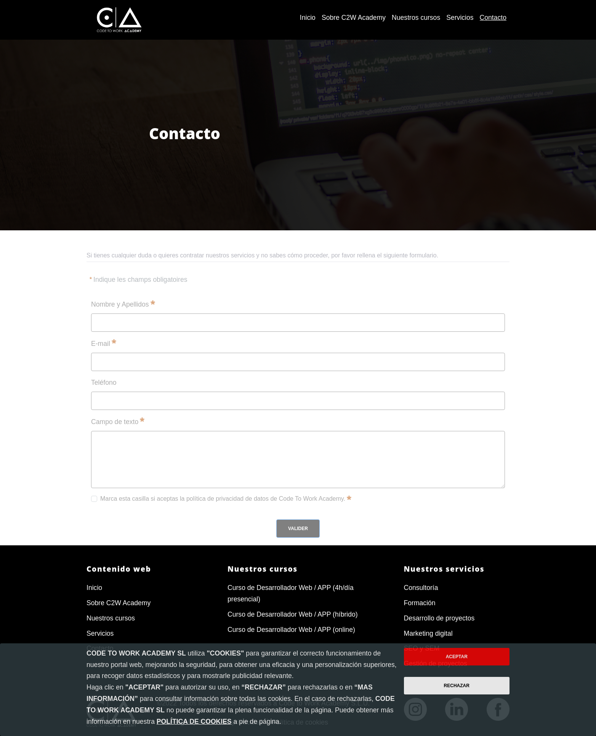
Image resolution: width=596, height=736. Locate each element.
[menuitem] (308, 18)
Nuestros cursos (111, 618)
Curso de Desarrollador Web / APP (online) (291, 629)
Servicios (100, 633)
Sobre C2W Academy (119, 603)
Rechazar (456, 685)
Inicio (94, 587)
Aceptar (457, 656)
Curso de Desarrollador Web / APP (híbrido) (293, 614)
